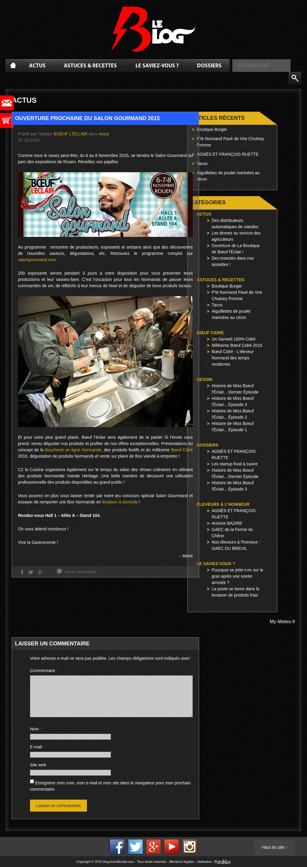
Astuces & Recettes (90, 66)
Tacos (202, 163)
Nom (36, 729)
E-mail (37, 747)
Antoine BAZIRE (227, 523)
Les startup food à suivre (235, 464)
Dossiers (209, 66)
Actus (37, 66)
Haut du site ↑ (275, 847)
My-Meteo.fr (282, 621)
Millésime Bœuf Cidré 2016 (237, 345)
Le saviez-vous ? (157, 66)
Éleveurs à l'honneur (223, 504)
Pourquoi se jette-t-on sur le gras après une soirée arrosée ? (237, 576)
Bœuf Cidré (182, 449)
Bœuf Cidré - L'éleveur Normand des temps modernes (233, 358)
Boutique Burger (212, 129)
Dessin (204, 379)
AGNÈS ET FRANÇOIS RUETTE (228, 154)
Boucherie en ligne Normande (73, 449)
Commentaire (44, 670)
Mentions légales (181, 861)
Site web (38, 764)
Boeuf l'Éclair (71, 133)
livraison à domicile (120, 502)
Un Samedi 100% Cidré (233, 339)
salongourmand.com (37, 259)
